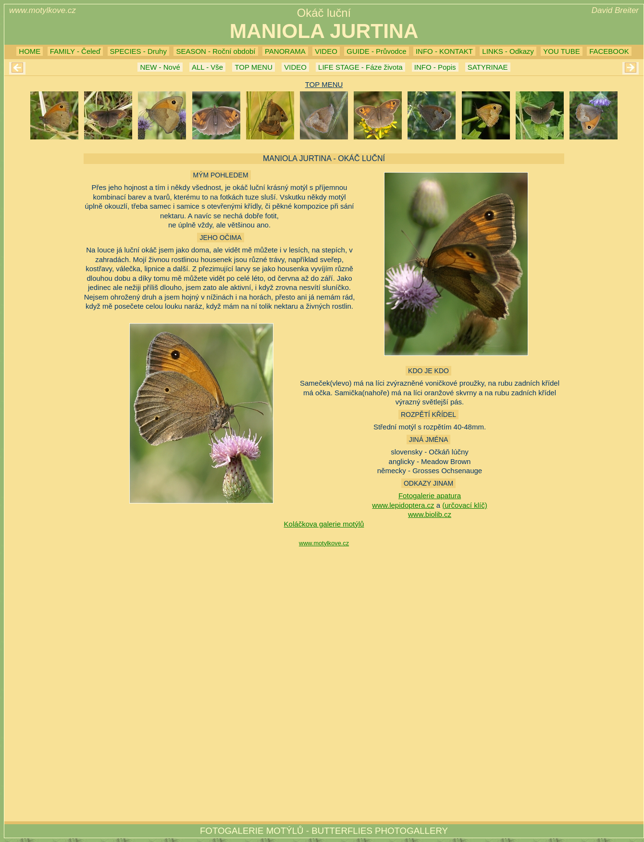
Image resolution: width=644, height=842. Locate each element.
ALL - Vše (207, 67)
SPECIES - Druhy (138, 51)
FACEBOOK (609, 51)
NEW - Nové (160, 67)
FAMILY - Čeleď (75, 51)
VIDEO (326, 51)
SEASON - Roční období (215, 51)
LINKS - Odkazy (508, 51)
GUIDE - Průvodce (376, 51)
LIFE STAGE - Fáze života (360, 67)
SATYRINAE (488, 67)
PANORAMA (285, 51)
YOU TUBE (561, 51)
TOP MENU (253, 67)
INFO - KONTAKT (444, 51)
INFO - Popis (435, 67)
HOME (29, 51)
